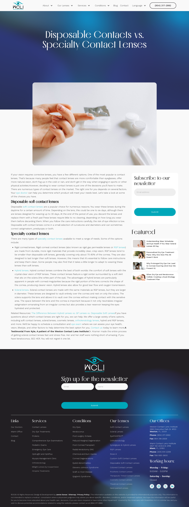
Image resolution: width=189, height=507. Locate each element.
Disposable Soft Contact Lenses (124, 463)
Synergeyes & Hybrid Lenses (123, 445)
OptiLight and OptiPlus (42, 454)
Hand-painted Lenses (119, 488)
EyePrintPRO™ (116, 436)
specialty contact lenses (50, 238)
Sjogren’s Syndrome (82, 476)
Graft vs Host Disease (82, 472)
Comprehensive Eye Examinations (47, 440)
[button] (47, 5)
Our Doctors (16, 427)
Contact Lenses (39, 427)
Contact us (96, 327)
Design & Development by (50, 495)
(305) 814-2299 (164, 452)
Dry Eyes (77, 427)
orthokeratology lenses (87, 320)
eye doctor (22, 192)
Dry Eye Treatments (41, 431)
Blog (115, 5)
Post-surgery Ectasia (82, 436)
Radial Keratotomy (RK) (83, 449)
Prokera (35, 436)
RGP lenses (119, 247)
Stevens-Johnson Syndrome (85, 467)
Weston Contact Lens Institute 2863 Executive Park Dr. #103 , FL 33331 (164, 429)
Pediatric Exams (39, 445)
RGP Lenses (115, 449)
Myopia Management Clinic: (44, 458)
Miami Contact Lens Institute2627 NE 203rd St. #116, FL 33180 (163, 445)
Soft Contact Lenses (119, 427)
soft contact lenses (33, 206)
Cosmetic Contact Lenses (121, 480)
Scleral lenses (22, 290)
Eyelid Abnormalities (82, 463)
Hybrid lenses (22, 270)
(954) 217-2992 (163, 5)
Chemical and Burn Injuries (85, 454)
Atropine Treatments (41, 471)
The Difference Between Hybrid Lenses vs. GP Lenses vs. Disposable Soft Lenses (73, 313)
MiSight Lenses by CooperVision (45, 467)
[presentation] (153, 202)
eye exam (76, 324)
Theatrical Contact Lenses (121, 484)
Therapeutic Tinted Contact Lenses (125, 476)
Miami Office (16, 431)
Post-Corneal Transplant (83, 445)
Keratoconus (78, 431)
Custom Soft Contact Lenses (123, 458)
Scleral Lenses (116, 431)
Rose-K (113, 454)
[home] (18, 5)
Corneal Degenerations (83, 458)
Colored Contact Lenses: (121, 467)
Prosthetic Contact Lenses (121, 472)
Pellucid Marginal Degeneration (86, 440)
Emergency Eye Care (41, 449)
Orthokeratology (39, 463)
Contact (124, 5)
